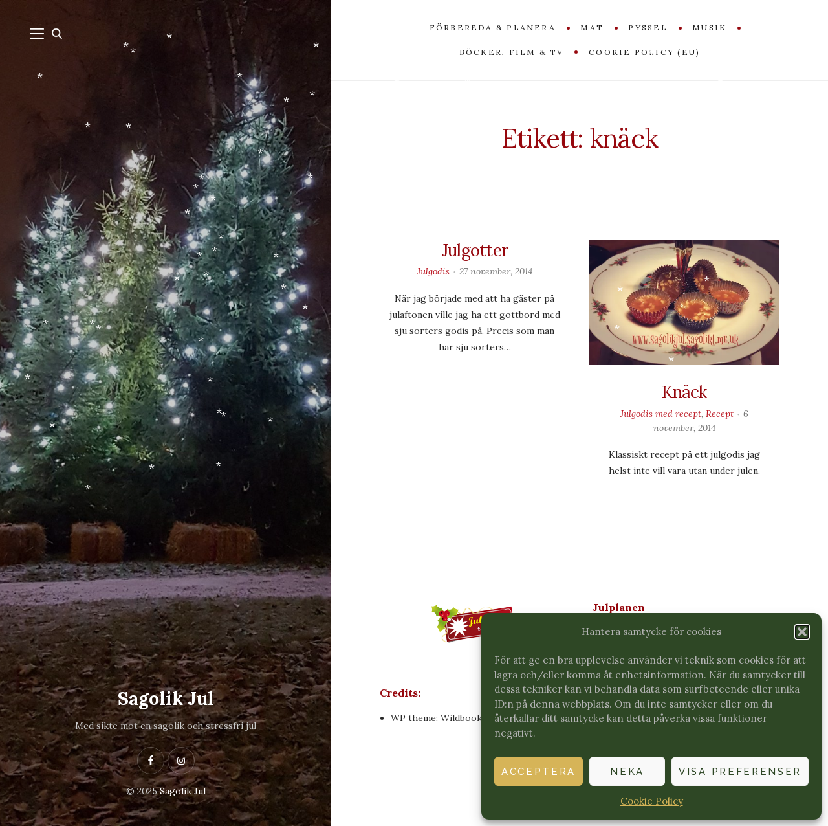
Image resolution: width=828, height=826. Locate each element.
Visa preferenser (740, 771)
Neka (627, 771)
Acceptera (538, 771)
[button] (802, 631)
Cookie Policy (651, 801)
